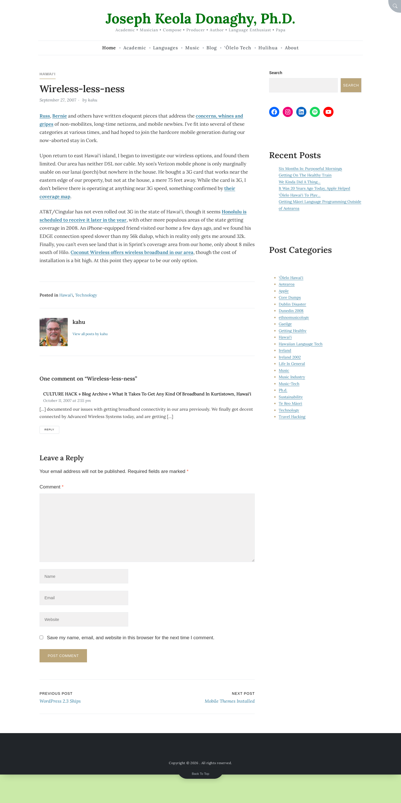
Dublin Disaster (292, 304)
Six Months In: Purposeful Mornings (311, 168)
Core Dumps (290, 297)
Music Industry (292, 377)
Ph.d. (283, 390)
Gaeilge (285, 324)
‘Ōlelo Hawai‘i (291, 277)
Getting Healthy (293, 330)
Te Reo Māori (291, 403)
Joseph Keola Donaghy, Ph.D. (200, 18)
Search (275, 72)
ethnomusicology (294, 317)
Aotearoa (287, 284)
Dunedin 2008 (291, 310)
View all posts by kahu (91, 333)
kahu (93, 99)
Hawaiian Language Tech (301, 343)
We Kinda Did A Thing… (300, 182)
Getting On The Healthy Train (305, 175)
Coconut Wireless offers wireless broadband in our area (133, 252)
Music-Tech (289, 383)
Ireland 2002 (290, 357)
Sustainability (291, 396)
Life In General (292, 363)
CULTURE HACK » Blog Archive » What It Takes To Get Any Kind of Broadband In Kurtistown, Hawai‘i (141, 396)
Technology (87, 294)
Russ (45, 115)
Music (284, 370)
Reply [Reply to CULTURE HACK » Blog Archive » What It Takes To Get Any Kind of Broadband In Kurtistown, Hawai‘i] (50, 433)
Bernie (59, 115)
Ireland (285, 350)
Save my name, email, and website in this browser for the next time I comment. (130, 645)
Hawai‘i (48, 74)
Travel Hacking (292, 416)
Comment (52, 491)
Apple (284, 290)
